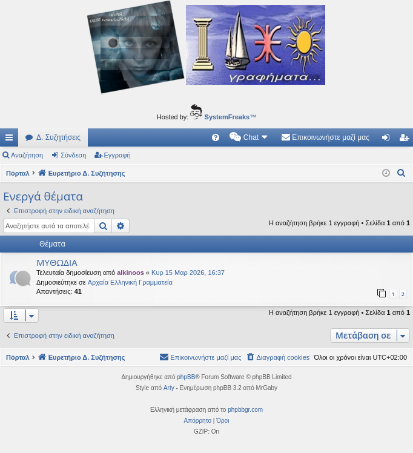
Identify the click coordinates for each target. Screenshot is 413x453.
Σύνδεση (73, 155)
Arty (169, 388)
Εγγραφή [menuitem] (406, 140)
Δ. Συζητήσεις (58, 137)
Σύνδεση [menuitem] (388, 140)
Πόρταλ (18, 173)
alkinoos (130, 272)
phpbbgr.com (245, 409)
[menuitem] (215, 137)
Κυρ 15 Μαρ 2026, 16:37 (188, 272)
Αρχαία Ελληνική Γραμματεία (130, 282)
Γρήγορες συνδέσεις (11, 140)
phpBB (186, 377)
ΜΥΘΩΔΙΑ (57, 262)
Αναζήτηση (27, 155)
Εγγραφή (117, 155)
